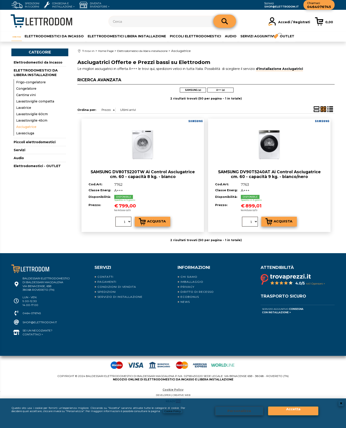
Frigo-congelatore (31, 82)
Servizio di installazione (119, 296)
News (185, 301)
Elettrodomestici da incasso (65, 36)
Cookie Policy (173, 389)
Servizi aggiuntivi (270, 36)
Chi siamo (189, 276)
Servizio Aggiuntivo (282, 310)
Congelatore (26, 88)
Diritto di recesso (197, 291)
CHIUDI (341, 399)
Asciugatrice (26, 127)
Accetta (293, 407)
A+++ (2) (220, 89)
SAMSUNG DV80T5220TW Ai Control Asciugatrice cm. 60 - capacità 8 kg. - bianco (143, 173)
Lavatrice (23, 107)
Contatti (105, 276)
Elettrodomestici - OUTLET (37, 166)
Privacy (187, 286)
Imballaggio (192, 281)
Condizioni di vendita (116, 286)
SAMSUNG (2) (193, 89)
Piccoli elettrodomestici (207, 36)
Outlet (302, 36)
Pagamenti (106, 281)
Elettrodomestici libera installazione (138, 36)
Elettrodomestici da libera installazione (36, 72)
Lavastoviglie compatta (35, 101)
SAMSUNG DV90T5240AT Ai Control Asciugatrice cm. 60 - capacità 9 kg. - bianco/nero (269, 173)
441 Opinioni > (315, 283)
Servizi (19, 150)
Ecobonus (190, 296)
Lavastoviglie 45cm (31, 120)
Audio (243, 36)
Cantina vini (26, 95)
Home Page (21, 36)
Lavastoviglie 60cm (32, 114)
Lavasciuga (25, 133)
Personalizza (239, 409)
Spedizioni (106, 291)
